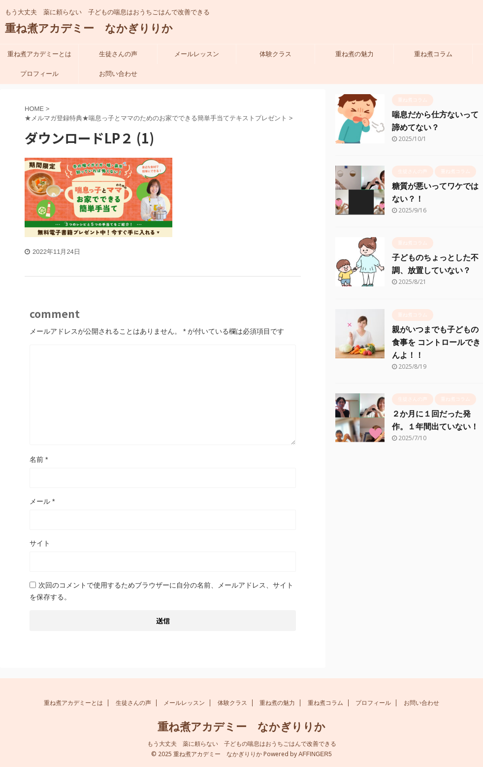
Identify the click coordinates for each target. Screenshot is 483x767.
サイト (40, 543)
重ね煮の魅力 (354, 54)
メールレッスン (196, 54)
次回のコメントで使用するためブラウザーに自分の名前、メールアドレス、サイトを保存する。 (161, 591)
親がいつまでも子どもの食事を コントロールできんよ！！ (436, 342)
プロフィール (39, 73)
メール (42, 501)
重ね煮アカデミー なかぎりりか (89, 28)
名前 (39, 459)
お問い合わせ (118, 73)
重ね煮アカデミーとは (39, 54)
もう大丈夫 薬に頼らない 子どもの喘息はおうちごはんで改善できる (241, 743)
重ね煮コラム (433, 54)
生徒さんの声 (118, 54)
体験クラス (275, 54)
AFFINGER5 (314, 753)
